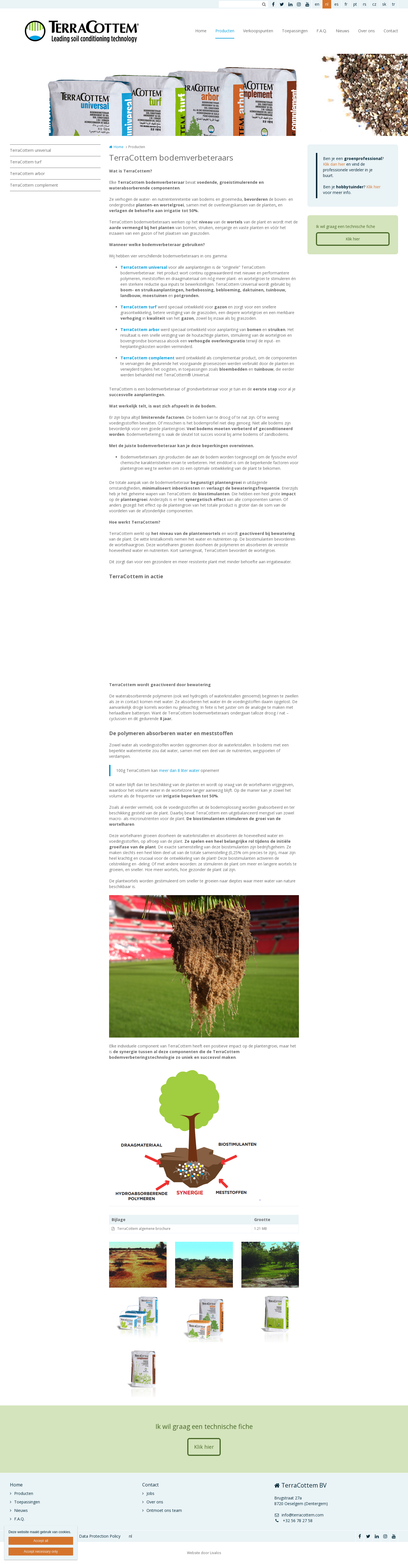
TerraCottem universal (30, 150)
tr (393, 4)
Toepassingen (295, 30)
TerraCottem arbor (27, 173)
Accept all (40, 1541)
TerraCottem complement (34, 185)
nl (326, 4)
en (317, 4)
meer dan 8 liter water (179, 770)
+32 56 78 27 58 (293, 1520)
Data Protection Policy (99, 1536)
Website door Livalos (204, 1552)
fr (346, 4)
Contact (391, 30)
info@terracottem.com (299, 1515)
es (336, 4)
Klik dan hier (334, 164)
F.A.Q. (321, 30)
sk (384, 4)
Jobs (150, 1493)
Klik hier (373, 186)
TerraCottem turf (25, 162)
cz (374, 4)
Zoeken (264, 4)
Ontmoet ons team (164, 1510)
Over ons (366, 30)
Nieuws (342, 30)
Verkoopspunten (258, 30)
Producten (224, 30)
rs (364, 4)
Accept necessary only (41, 1552)
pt (355, 4)
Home (201, 30)
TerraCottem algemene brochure (144, 1228)
